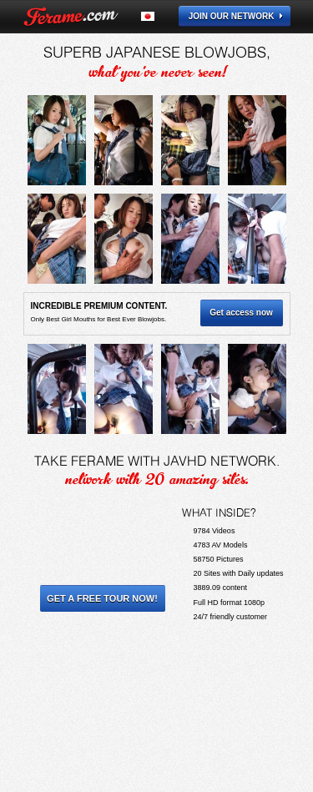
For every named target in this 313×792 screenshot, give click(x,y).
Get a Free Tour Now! (102, 598)
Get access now (241, 312)
